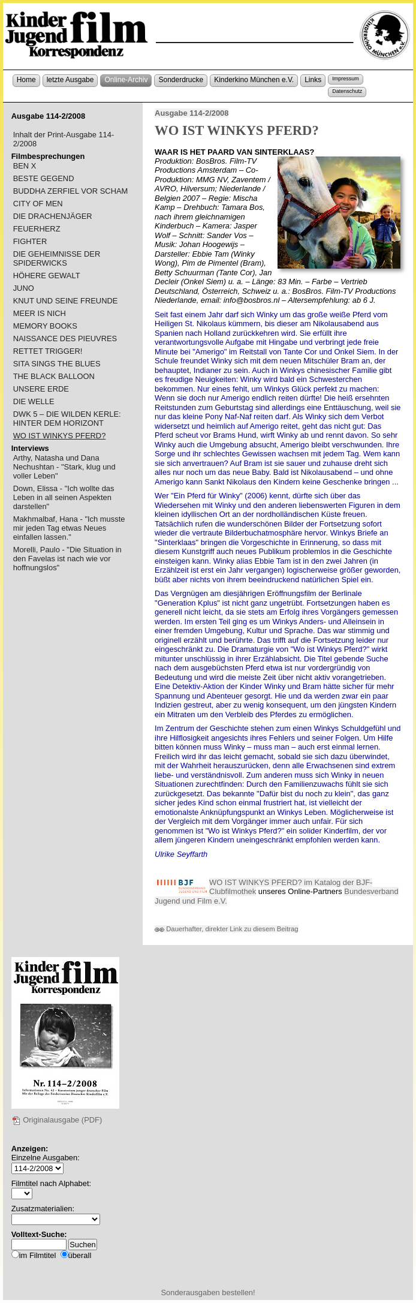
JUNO (23, 288)
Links (313, 80)
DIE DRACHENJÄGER (52, 216)
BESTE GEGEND (43, 178)
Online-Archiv (125, 80)
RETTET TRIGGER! (48, 351)
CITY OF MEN (38, 203)
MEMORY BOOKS (45, 325)
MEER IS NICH (39, 313)
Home (26, 80)
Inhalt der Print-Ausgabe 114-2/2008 (63, 139)
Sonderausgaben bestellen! (208, 1292)
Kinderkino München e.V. (254, 80)
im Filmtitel (37, 1255)
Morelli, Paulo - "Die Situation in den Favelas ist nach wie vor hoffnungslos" (67, 558)
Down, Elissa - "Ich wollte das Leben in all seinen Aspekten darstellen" (63, 497)
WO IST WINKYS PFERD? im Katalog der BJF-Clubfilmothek (290, 887)
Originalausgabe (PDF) (57, 1119)
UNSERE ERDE (41, 388)
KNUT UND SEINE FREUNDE (65, 300)
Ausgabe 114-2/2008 (191, 113)
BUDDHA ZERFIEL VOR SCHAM (70, 190)
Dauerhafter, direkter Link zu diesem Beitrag (227, 928)
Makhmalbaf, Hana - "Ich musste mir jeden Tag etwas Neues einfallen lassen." (69, 527)
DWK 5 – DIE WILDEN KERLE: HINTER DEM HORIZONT (67, 419)
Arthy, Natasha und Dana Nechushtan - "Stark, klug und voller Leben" (64, 466)
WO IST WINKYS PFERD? (59, 435)
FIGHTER (30, 241)
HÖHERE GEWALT (46, 275)
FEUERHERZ (37, 228)
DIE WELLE (34, 401)
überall (80, 1255)
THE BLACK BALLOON (54, 376)
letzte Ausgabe (70, 80)
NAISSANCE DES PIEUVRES (65, 338)
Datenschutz (347, 91)
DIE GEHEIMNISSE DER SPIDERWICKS (57, 258)
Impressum (345, 79)
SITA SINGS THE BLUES (57, 363)
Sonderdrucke (180, 80)
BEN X (25, 165)
